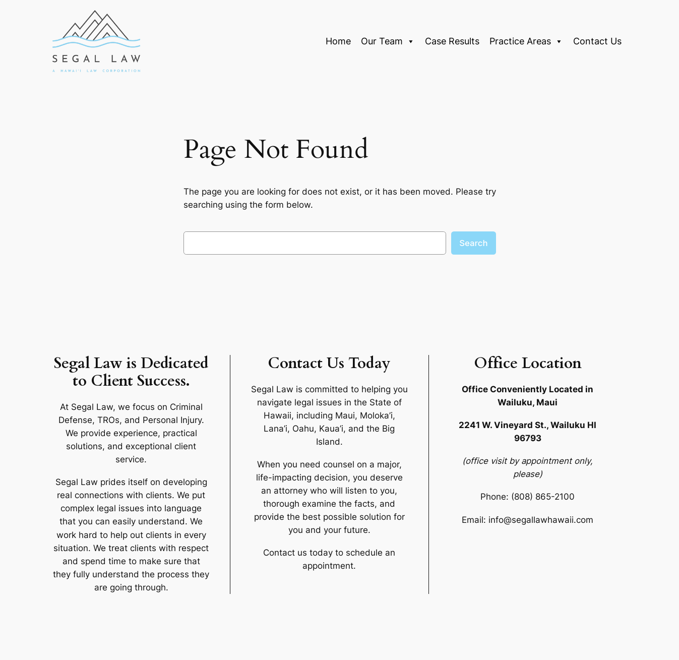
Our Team (388, 41)
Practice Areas (526, 41)
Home (338, 41)
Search (473, 243)
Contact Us (597, 41)
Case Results (452, 41)
